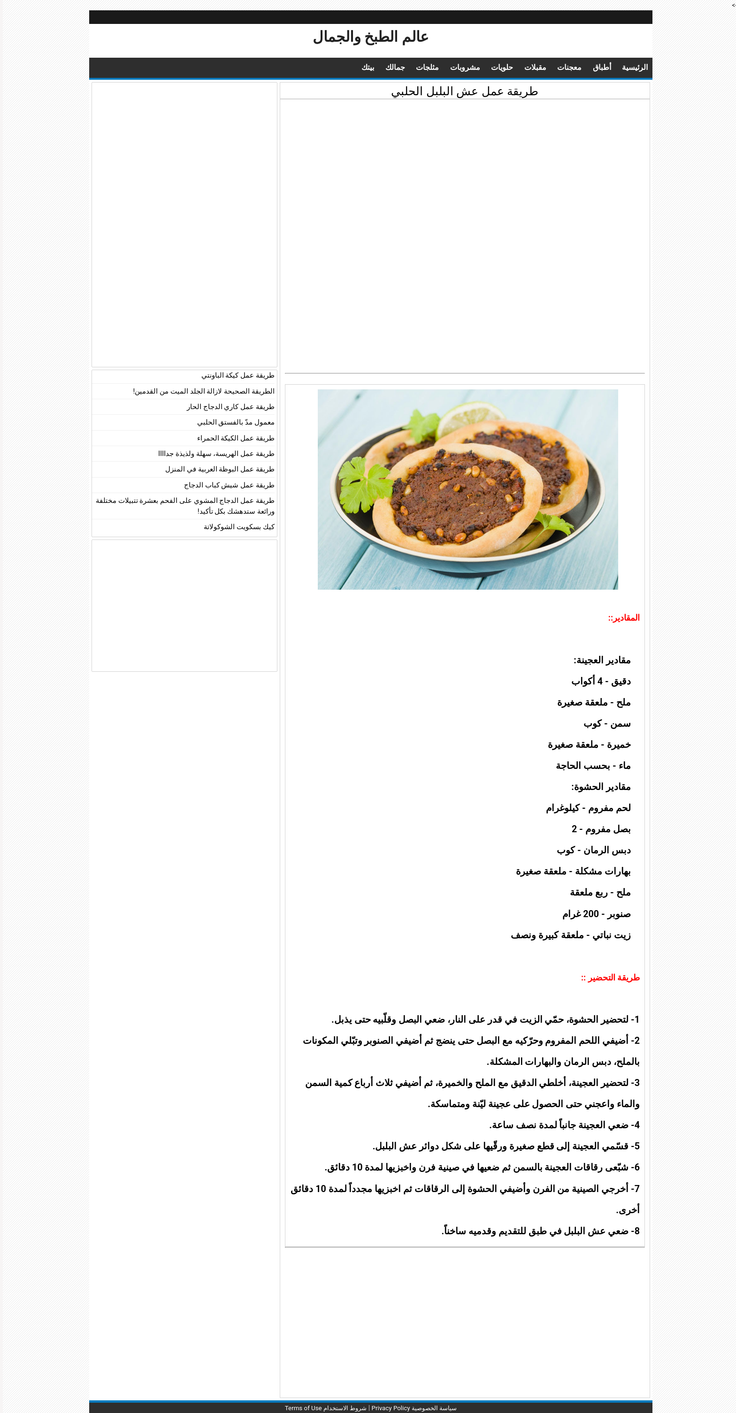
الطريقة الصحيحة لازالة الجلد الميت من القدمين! (201, 391)
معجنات (563, 67)
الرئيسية (631, 67)
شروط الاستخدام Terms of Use (320, 1408)
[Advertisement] (462, 170)
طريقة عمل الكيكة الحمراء (233, 438)
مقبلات (528, 67)
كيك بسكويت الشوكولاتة (236, 527)
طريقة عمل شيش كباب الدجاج (226, 485)
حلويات (493, 67)
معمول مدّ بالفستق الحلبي (233, 422)
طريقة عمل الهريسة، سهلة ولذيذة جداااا (213, 453)
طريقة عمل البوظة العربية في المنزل (217, 469)
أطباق (597, 67)
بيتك (353, 67)
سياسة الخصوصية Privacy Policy (414, 1408)
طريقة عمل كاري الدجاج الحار (228, 407)
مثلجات (415, 67)
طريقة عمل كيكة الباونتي (235, 375)
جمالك (381, 67)
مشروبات (454, 67)
